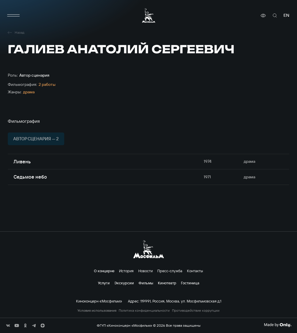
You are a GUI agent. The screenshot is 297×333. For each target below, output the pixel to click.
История (126, 270)
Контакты (195, 270)
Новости (145, 270)
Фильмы (146, 283)
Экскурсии (124, 283)
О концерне (104, 270)
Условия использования (96, 311)
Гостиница (190, 283)
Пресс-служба (169, 270)
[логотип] (148, 15)
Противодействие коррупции (196, 311)
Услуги (104, 283)
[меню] (13, 15)
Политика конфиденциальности (144, 311)
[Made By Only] (277, 325)
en (286, 15)
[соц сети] (8, 325)
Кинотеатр (167, 283)
